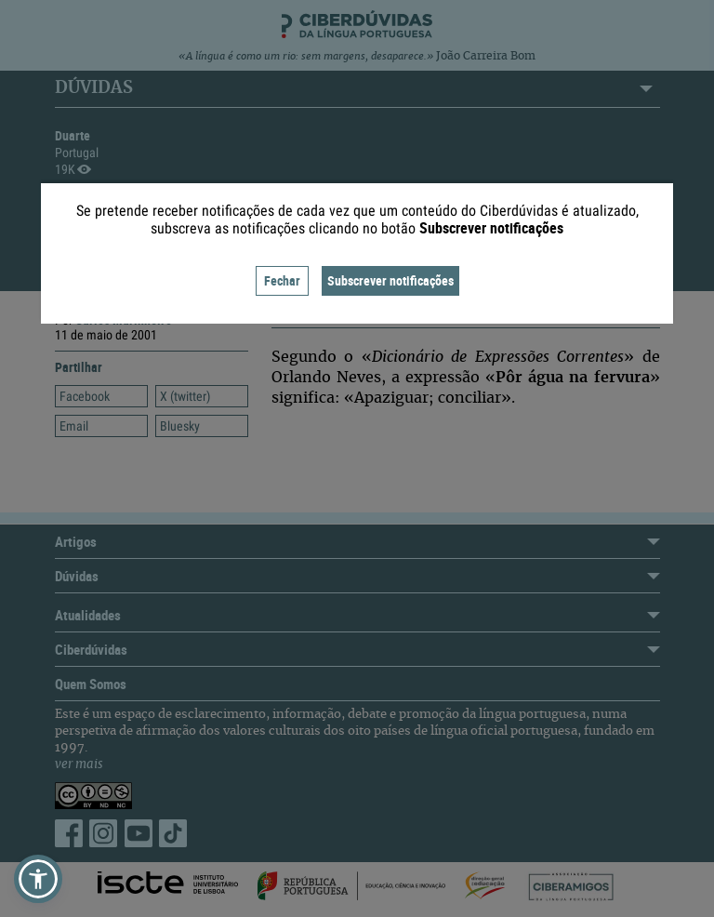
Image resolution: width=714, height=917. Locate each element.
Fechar (282, 280)
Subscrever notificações (390, 280)
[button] (38, 878)
